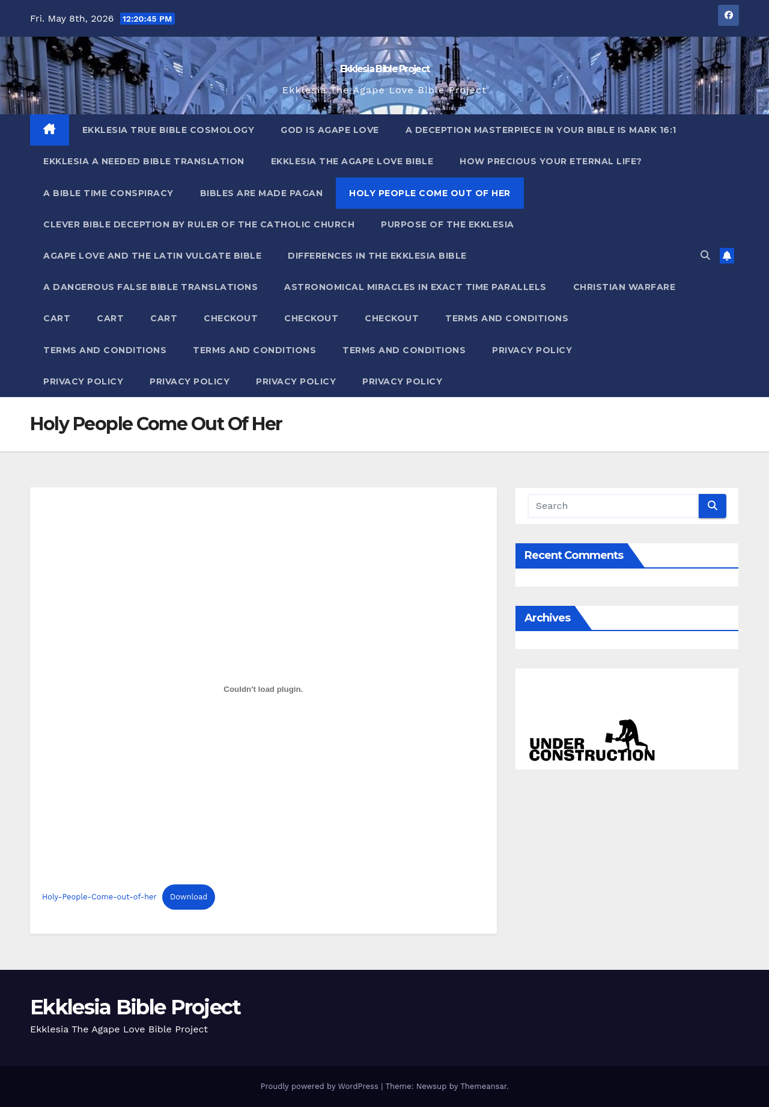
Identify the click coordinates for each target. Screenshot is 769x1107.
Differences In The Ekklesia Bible (377, 255)
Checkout (231, 318)
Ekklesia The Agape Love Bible (352, 161)
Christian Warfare (624, 287)
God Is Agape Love (330, 130)
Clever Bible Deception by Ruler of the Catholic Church (198, 224)
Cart (56, 318)
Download (188, 896)
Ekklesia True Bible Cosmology (168, 130)
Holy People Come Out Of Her (430, 193)
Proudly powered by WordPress (320, 1086)
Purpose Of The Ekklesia (447, 224)
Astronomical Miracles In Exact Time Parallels (415, 287)
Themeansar (483, 1086)
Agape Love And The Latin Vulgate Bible (152, 255)
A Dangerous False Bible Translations (150, 287)
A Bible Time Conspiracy (108, 193)
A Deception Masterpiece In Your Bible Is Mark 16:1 (541, 130)
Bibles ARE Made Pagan (261, 193)
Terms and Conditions (506, 318)
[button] (705, 255)
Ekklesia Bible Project (385, 69)
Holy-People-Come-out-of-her (99, 896)
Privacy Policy (532, 350)
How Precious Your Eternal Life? (551, 161)
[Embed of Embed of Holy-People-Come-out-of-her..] (263, 689)
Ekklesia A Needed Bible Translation (144, 161)
